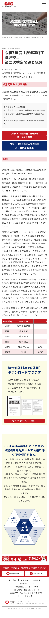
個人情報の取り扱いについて (26, 589)
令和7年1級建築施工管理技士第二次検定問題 (24, 135)
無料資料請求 (12, 573)
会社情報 (12, 580)
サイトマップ (27, 596)
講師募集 (37, 580)
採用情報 (24, 580)
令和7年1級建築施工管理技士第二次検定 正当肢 (24, 145)
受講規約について (26, 583)
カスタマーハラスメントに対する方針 (26, 593)
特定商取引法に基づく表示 (26, 586)
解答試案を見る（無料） (24, 420)
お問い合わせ (36, 573)
